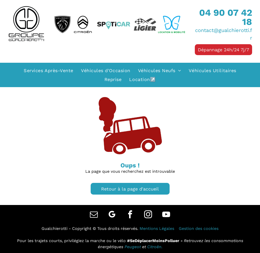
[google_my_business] (112, 215)
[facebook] (130, 215)
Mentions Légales (157, 228)
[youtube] (166, 215)
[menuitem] (48, 70)
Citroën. (154, 246)
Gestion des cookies (198, 228)
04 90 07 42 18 (225, 17)
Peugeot (133, 246)
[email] (94, 215)
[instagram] (148, 215)
